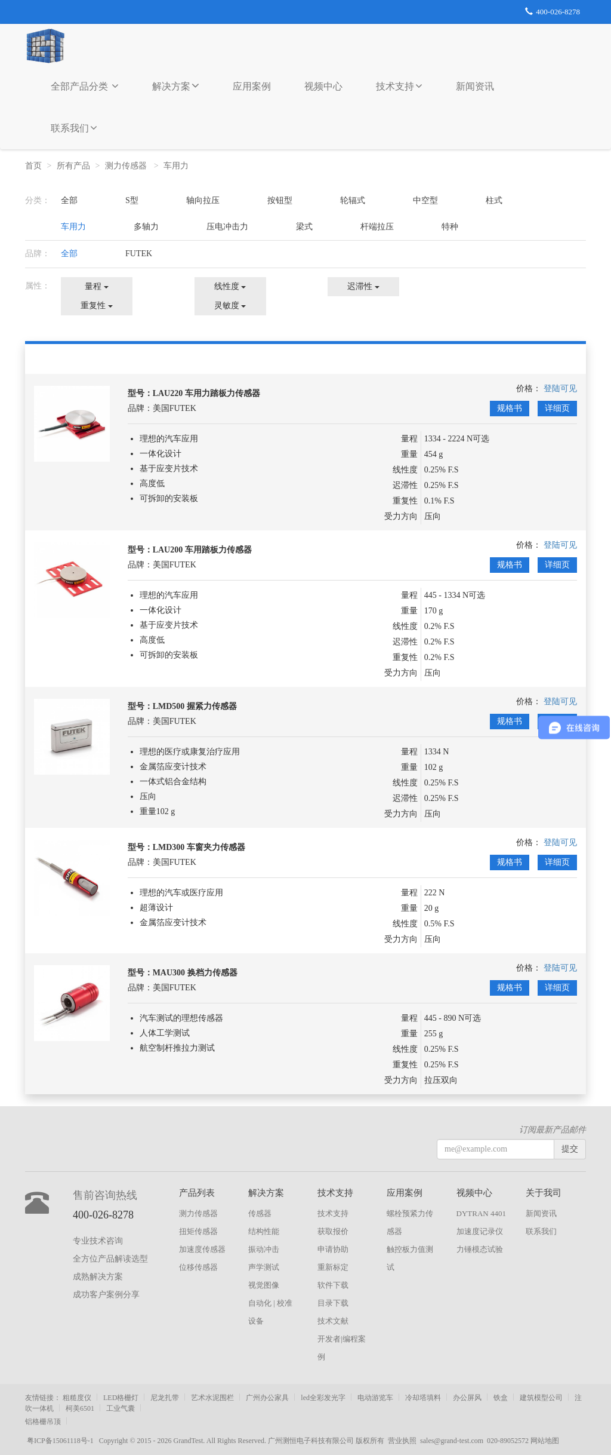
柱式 (494, 200)
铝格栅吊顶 (43, 1421)
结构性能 (263, 1231)
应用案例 (252, 86)
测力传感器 (127, 165)
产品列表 (197, 1193)
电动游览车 (375, 1397)
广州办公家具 (267, 1397)
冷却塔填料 (423, 1397)
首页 (33, 165)
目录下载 (332, 1303)
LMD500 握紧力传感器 (195, 706)
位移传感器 (198, 1267)
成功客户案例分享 (106, 1294)
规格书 (509, 408)
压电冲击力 (227, 226)
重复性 (97, 305)
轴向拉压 (203, 200)
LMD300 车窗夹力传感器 (199, 847)
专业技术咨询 (98, 1240)
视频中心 (323, 86)
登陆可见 (560, 388)
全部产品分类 (85, 86)
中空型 (425, 200)
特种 (450, 226)
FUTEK (138, 253)
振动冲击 (263, 1249)
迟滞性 (363, 286)
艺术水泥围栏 (212, 1397)
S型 (131, 200)
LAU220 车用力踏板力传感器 (206, 393)
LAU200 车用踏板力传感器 (202, 549)
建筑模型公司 (541, 1397)
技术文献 (332, 1320)
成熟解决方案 (98, 1276)
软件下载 (332, 1285)
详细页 (557, 408)
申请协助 (332, 1249)
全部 (69, 200)
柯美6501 (80, 1408)
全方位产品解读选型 (110, 1258)
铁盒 (500, 1397)
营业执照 (402, 1440)
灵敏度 (230, 305)
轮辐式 (352, 200)
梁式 (304, 226)
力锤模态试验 (479, 1249)
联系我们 (74, 127)
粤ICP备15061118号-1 (62, 1440)
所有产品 (73, 165)
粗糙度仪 (77, 1397)
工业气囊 (120, 1408)
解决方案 (175, 85)
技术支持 (399, 86)
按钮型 (279, 200)
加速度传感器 (202, 1249)
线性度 (230, 286)
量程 (97, 286)
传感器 (259, 1213)
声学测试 (263, 1267)
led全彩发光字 (323, 1397)
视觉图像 (263, 1285)
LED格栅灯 (120, 1397)
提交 (569, 1148)
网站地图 (544, 1440)
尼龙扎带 (164, 1397)
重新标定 (332, 1267)
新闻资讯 (475, 86)
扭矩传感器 (198, 1231)
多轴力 (146, 226)
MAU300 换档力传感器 (195, 972)
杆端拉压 (377, 226)
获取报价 (332, 1231)
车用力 (177, 165)
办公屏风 (467, 1397)
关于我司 (543, 1193)
